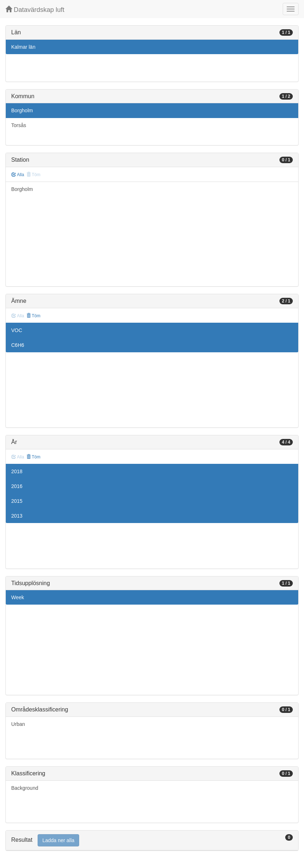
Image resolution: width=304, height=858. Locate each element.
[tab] (152, 840)
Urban (18, 724)
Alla (18, 174)
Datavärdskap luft (34, 9)
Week (17, 597)
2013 (16, 516)
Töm (33, 315)
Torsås (18, 125)
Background (24, 788)
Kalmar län (23, 47)
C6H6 (17, 345)
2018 (16, 471)
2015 (16, 501)
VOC (16, 330)
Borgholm (22, 110)
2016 (16, 486)
